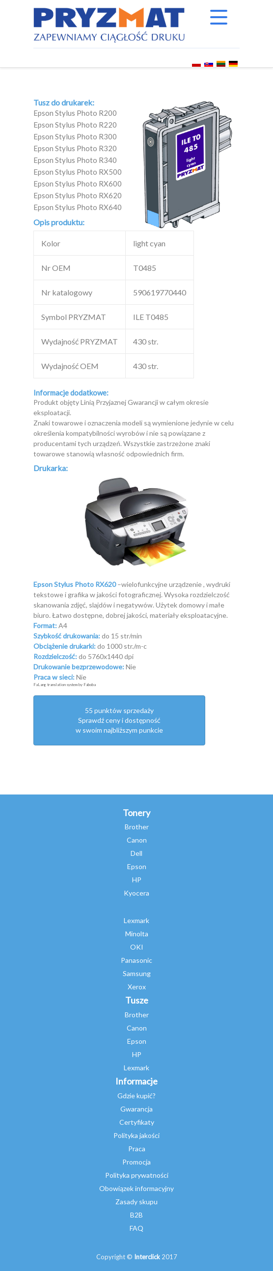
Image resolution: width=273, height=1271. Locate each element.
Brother (137, 826)
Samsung (137, 973)
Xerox (137, 986)
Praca (136, 1148)
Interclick (147, 1257)
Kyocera (136, 893)
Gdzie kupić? (136, 1095)
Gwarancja (136, 1109)
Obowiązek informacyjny (136, 1188)
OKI (136, 947)
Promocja (136, 1162)
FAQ (136, 1228)
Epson (136, 866)
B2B (136, 1215)
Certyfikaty (136, 1122)
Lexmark (136, 920)
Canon (137, 840)
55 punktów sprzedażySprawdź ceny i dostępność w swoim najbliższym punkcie (119, 720)
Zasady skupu (136, 1201)
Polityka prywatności (136, 1175)
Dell (136, 853)
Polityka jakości (136, 1135)
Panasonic (136, 960)
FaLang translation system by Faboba (64, 684)
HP (136, 879)
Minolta (136, 933)
